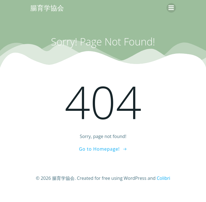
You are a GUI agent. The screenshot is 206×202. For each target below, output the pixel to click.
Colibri (163, 178)
